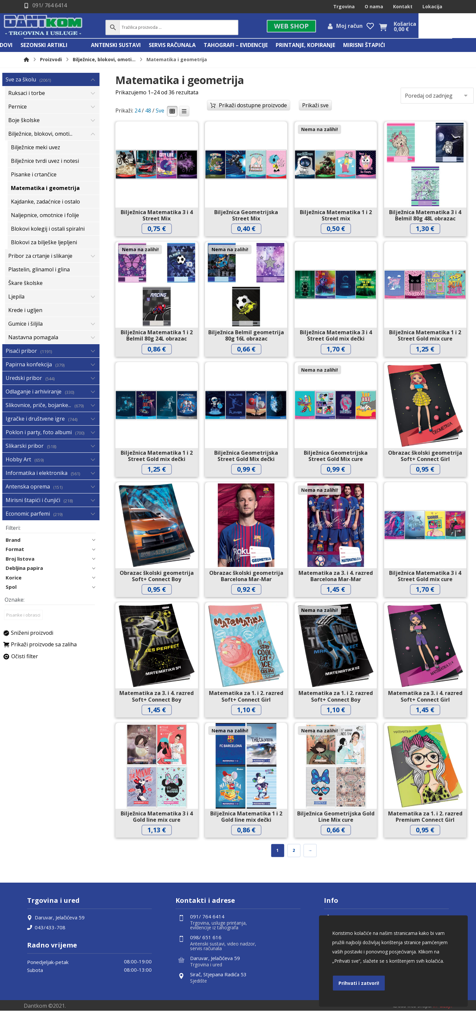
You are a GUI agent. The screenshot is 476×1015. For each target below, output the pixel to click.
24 (137, 113)
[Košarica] (440, 28)
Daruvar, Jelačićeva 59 (56, 921)
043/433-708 (46, 931)
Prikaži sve (315, 108)
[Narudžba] (437, 98)
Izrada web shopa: (412, 1009)
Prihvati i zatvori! (358, 983)
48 (148, 113)
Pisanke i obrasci (23, 620)
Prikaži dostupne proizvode (253, 108)
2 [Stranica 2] (294, 853)
